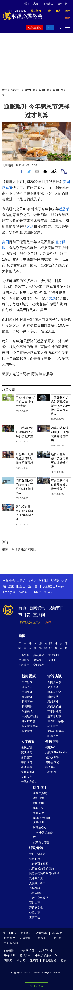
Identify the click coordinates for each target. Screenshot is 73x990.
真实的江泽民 (37, 883)
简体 (67, 3)
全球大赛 (38, 664)
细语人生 (52, 736)
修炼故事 (34, 912)
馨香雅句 (26, 762)
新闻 (22, 636)
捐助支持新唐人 (30, 622)
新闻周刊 (27, 706)
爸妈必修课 (28, 771)
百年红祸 (34, 888)
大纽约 (21, 580)
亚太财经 (27, 730)
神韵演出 (23, 664)
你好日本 (38, 798)
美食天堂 (38, 808)
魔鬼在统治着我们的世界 (44, 873)
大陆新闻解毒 (55, 730)
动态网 (21, 960)
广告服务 (40, 938)
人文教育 (28, 742)
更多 (63, 960)
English (61, 586)
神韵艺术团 (27, 950)
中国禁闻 (27, 691)
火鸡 (29, 226)
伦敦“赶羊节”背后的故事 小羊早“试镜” (25, 401)
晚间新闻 (27, 696)
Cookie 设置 (36, 986)
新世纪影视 (49, 960)
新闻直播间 (35, 27)
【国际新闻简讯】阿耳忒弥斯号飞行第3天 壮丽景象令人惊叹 (60, 406)
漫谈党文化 (36, 907)
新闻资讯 (37, 608)
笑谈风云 (26, 752)
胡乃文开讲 (52, 757)
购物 (48, 622)
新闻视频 (29, 676)
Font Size (54, 171)
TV (50, 27)
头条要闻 (23, 655)
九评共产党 (36, 878)
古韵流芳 (26, 757)
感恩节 (7, 188)
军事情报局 (54, 711)
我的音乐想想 (41, 842)
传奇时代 (34, 858)
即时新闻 (53, 655)
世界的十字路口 (57, 721)
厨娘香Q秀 (39, 827)
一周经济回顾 (30, 716)
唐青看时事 (54, 716)
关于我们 (25, 933)
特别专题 (36, 848)
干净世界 (9, 955)
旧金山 (21, 586)
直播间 (39, 615)
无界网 (34, 960)
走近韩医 (50, 771)
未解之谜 (26, 747)
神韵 (26, 3)
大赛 (35, 3)
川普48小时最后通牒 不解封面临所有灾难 (25, 458)
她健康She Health (56, 752)
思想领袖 (52, 701)
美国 (66, 182)
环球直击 (27, 687)
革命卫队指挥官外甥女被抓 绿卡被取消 (59, 484)
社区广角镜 (28, 721)
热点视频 (38, 655)
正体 (60, 3)
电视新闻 (30, 90)
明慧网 (8, 960)
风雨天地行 (36, 892)
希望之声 (25, 955)
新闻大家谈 (54, 682)
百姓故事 (34, 902)
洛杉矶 (43, 580)
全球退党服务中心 (46, 955)
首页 (4, 90)
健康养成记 (52, 762)
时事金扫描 (54, 691)
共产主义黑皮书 (38, 897)
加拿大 (32, 580)
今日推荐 (23, 659)
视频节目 (16, 90)
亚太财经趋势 (30, 726)
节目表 (24, 615)
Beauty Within (41, 817)
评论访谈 (54, 676)
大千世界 (38, 822)
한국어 (49, 592)
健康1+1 (50, 747)
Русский (23, 592)
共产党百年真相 (38, 863)
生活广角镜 (40, 793)
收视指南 (41, 933)
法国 (11, 586)
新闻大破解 (54, 706)
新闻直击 (27, 701)
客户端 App (11, 942)
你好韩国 (38, 803)
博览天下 (38, 659)
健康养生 (52, 742)
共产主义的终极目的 (41, 868)
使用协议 (9, 938)
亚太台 (33, 586)
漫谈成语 (26, 767)
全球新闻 (44, 90)
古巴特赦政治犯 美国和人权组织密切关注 (25, 432)
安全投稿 (25, 938)
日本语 (36, 592)
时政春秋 (52, 696)
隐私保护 (57, 933)
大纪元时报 (45, 950)
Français (9, 592)
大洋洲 (54, 580)
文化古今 (26, 776)
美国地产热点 (29, 781)
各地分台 (48, 3)
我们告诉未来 (37, 853)
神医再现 (50, 767)
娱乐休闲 (40, 787)
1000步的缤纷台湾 (43, 835)
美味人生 (38, 812)
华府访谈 (27, 711)
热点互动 (52, 687)
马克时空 (52, 726)
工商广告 (34, 917)
